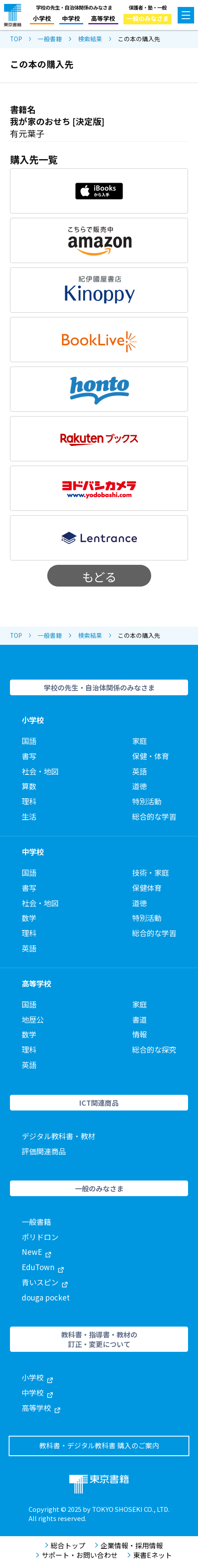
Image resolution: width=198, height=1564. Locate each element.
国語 (29, 740)
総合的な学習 (154, 816)
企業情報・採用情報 (129, 1545)
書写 (29, 755)
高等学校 (103, 18)
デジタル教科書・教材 (58, 1135)
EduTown (43, 1266)
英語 (139, 771)
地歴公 (33, 1019)
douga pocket (46, 1297)
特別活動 (147, 801)
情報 (139, 1034)
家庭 (139, 740)
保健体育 (147, 887)
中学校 (71, 18)
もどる (99, 576)
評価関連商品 (44, 1151)
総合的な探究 (154, 1049)
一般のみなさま (148, 18)
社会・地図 (40, 771)
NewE (36, 1251)
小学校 (42, 18)
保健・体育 (150, 755)
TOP (16, 39)
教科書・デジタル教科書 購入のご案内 (99, 1446)
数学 (29, 917)
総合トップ (65, 1545)
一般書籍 (50, 39)
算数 (29, 785)
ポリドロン (40, 1236)
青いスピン (45, 1282)
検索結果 (90, 39)
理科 (29, 801)
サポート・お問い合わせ (77, 1555)
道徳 (139, 785)
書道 (139, 1019)
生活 (29, 816)
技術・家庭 (150, 872)
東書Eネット (149, 1555)
